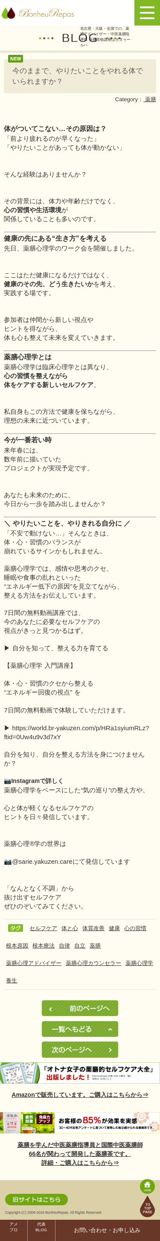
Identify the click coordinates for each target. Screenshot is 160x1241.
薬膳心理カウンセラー (93, 963)
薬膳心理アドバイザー (33, 963)
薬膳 (149, 99)
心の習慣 (135, 928)
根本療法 (43, 945)
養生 (11, 980)
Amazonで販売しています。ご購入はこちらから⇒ (80, 1094)
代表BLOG (41, 1227)
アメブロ (13, 1227)
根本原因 (17, 945)
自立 (79, 945)
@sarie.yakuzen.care (42, 861)
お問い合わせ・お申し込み (107, 1230)
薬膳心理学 (139, 963)
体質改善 (93, 928)
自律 (64, 945)
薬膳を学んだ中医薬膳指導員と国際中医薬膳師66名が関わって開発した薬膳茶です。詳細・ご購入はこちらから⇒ (80, 1153)
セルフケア (43, 928)
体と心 (69, 928)
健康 (114, 928)
